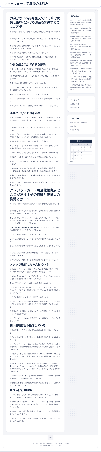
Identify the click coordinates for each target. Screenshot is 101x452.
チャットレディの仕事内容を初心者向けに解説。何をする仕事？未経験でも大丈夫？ (81, 23)
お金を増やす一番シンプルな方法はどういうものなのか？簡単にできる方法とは (81, 47)
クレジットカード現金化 (79, 123)
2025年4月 (75, 108)
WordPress (49, 446)
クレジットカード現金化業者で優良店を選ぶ (26, 228)
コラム (74, 127)
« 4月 (72, 162)
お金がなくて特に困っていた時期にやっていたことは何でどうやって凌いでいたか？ (81, 64)
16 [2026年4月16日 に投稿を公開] (81, 154)
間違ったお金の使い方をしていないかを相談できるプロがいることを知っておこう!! (81, 56)
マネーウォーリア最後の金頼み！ (27, 4)
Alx (61, 446)
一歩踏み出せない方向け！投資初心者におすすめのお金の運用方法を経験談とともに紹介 (81, 80)
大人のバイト (76, 130)
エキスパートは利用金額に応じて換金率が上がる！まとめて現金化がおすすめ (81, 31)
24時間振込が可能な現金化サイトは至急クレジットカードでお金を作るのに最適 (81, 39)
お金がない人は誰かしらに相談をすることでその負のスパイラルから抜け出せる (81, 72)
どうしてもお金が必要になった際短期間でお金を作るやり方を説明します (81, 88)
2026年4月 (75, 105)
